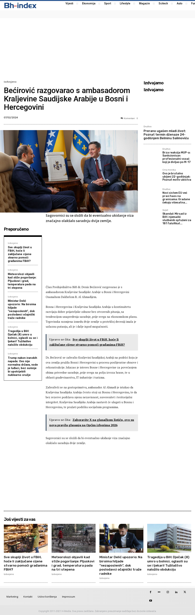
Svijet (165, 210)
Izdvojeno (10, 82)
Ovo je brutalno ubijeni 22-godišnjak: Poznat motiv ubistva (176, 177)
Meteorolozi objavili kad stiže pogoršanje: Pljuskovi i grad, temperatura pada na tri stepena (22, 280)
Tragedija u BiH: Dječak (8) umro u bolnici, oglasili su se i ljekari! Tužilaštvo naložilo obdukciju (23, 337)
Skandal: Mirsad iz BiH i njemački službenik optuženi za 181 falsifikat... (176, 218)
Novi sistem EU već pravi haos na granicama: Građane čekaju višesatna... (176, 197)
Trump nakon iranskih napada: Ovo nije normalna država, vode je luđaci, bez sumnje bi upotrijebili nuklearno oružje (23, 366)
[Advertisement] (97, 48)
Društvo (148, 127)
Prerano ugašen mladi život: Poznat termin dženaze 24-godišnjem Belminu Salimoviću (166, 134)
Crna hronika (169, 170)
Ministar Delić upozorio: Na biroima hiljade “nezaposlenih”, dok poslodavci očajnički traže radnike (22, 309)
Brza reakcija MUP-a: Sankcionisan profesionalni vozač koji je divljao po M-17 (176, 157)
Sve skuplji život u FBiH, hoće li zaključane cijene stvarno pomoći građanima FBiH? (20, 254)
